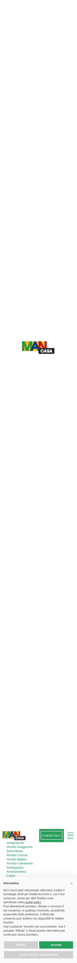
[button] (71, 883)
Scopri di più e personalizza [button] (38, 954)
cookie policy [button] (33, 902)
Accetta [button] (56, 944)
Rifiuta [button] (20, 944)
